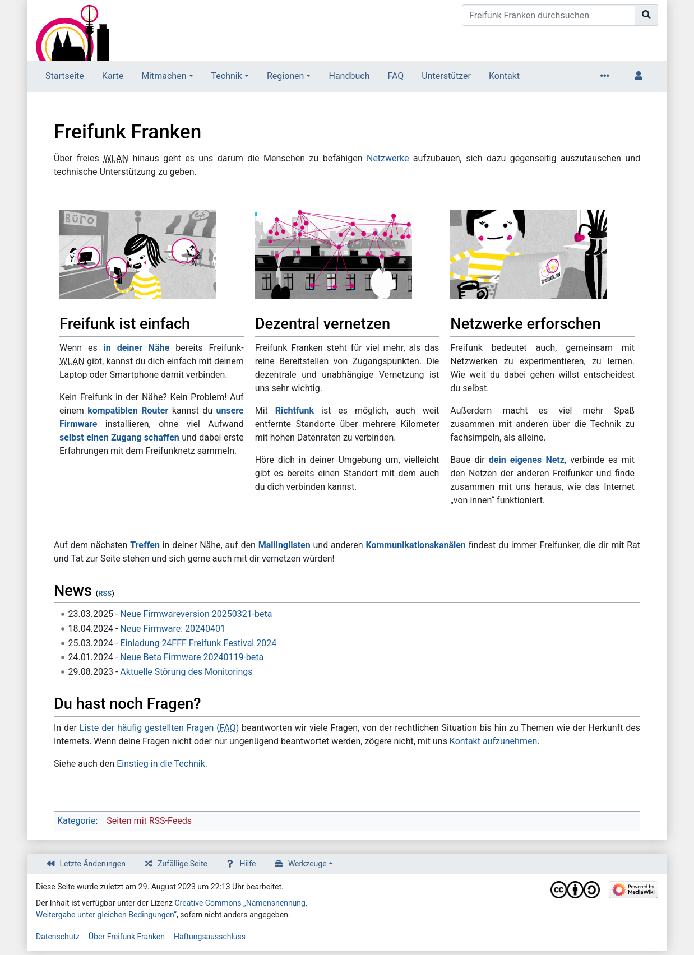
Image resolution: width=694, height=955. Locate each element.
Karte (112, 76)
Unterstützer (446, 76)
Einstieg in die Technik (161, 763)
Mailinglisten (284, 545)
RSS (105, 593)
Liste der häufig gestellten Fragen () (159, 727)
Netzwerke (388, 158)
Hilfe (247, 863)
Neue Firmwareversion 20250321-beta (196, 614)
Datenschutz (58, 936)
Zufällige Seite (182, 863)
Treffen (145, 545)
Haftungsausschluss (210, 936)
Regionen (285, 76)
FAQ (395, 76)
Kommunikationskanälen (415, 545)
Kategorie (76, 820)
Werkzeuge (307, 863)
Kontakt (504, 76)
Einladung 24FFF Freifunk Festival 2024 (198, 643)
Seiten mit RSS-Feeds (149, 820)
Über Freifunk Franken (127, 936)
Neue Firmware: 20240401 (172, 628)
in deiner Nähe (137, 347)
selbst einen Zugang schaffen (119, 437)
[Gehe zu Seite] (646, 15)
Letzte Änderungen (93, 863)
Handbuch (349, 76)
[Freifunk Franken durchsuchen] (549, 15)
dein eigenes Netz (527, 460)
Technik (226, 76)
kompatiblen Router (127, 410)
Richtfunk (294, 410)
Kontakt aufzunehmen (493, 741)
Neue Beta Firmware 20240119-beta (191, 657)
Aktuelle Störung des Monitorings (186, 671)
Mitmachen (163, 76)
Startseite (64, 76)
